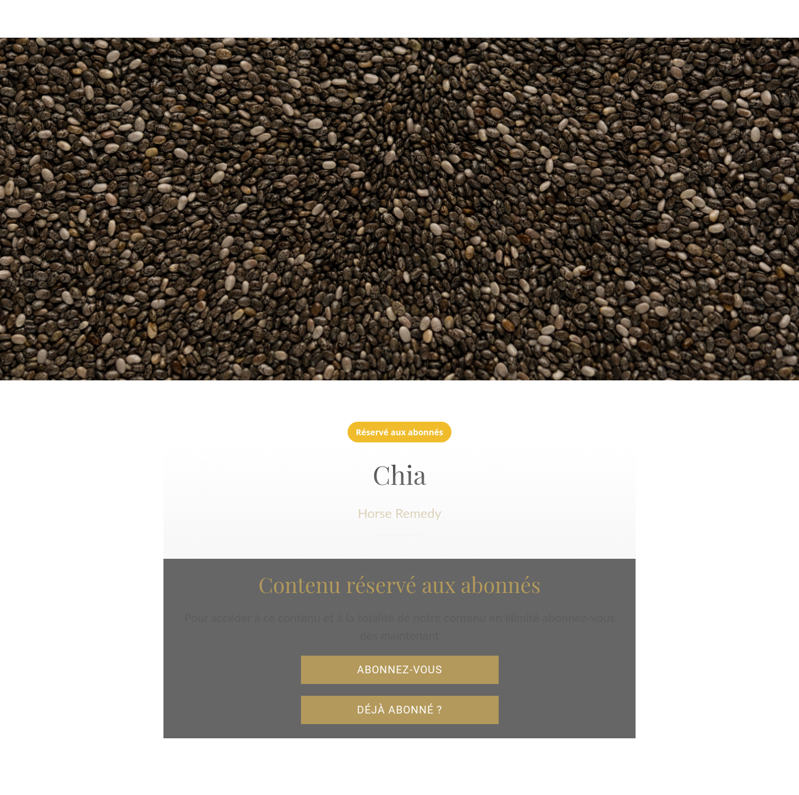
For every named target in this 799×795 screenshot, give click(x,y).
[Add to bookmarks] (621, 778)
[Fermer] (19, 19)
